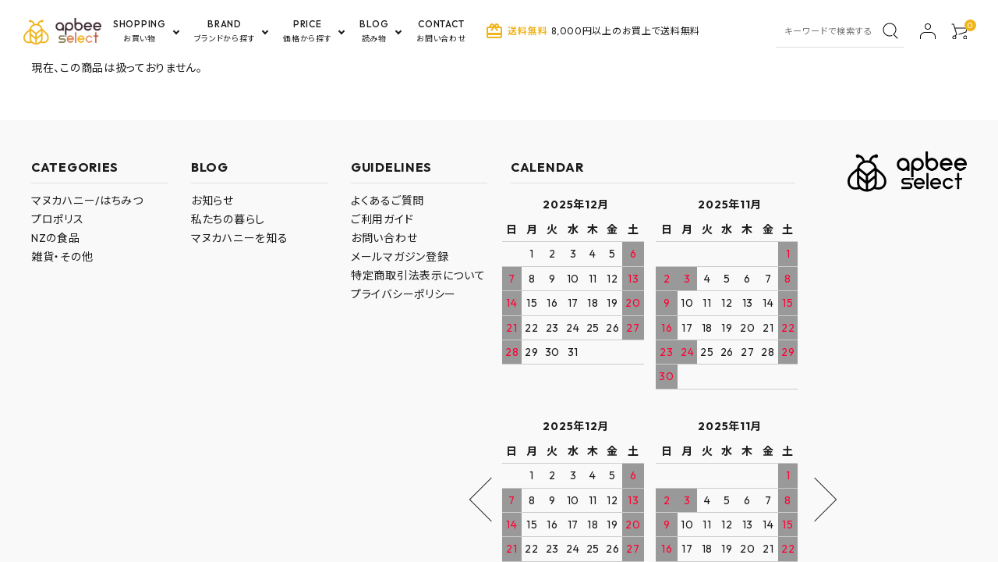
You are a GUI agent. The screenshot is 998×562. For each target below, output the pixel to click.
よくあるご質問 (387, 201)
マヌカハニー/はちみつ (87, 201)
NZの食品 (55, 238)
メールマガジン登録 (399, 257)
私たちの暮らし (228, 219)
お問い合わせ (384, 238)
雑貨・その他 (62, 257)
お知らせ (212, 201)
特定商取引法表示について (418, 276)
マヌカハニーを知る (239, 238)
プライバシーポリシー (403, 294)
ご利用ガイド (382, 219)
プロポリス (57, 219)
